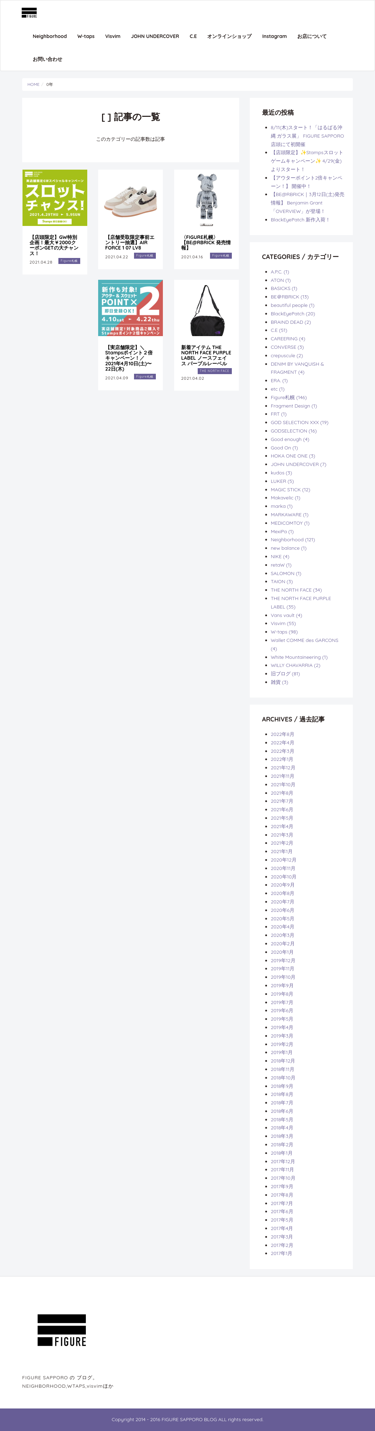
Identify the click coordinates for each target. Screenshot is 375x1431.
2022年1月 (282, 759)
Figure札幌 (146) (289, 397)
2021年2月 (282, 843)
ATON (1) (281, 280)
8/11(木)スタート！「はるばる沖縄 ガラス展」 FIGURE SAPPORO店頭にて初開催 (307, 135)
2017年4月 (282, 1228)
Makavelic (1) (285, 497)
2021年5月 (282, 818)
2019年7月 (282, 1002)
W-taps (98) (284, 632)
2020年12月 (284, 860)
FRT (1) (279, 414)
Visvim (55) (283, 623)
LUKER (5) (282, 481)
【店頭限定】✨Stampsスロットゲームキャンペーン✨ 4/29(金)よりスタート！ (307, 160)
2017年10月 (283, 1178)
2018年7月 (282, 1102)
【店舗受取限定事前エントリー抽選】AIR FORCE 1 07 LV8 (129, 242)
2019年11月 (282, 968)
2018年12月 (283, 1061)
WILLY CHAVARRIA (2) (295, 665)
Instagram (274, 36)
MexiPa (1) (282, 531)
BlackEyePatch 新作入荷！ (301, 219)
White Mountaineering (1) (299, 657)
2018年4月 (282, 1127)
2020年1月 (282, 952)
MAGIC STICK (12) (290, 489)
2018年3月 (282, 1136)
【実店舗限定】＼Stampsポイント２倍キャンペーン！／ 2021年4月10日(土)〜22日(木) (129, 358)
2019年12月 (283, 960)
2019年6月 (282, 1010)
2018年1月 (282, 1153)
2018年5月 (282, 1119)
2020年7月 (282, 902)
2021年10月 (283, 784)
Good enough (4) (290, 439)
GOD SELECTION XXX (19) (300, 422)
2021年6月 (282, 809)
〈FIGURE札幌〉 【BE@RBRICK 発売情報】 (206, 242)
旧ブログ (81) (285, 673)
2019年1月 (282, 1052)
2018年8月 (282, 1094)
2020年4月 (283, 926)
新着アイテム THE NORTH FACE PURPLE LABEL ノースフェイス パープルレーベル (206, 355)
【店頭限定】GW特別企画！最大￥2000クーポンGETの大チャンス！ (54, 245)
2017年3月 (282, 1237)
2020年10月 (284, 877)
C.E (193, 36)
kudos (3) (281, 472)
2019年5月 (282, 1019)
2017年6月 (282, 1211)
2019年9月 (282, 985)
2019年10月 (283, 977)
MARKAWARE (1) (290, 514)
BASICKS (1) (284, 288)
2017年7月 (282, 1203)
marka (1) (282, 506)
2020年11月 (283, 868)
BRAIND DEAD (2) (291, 322)
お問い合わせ (47, 59)
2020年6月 (283, 910)
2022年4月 (282, 742)
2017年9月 (282, 1186)
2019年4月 (282, 1027)
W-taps (86, 36)
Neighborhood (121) (293, 539)
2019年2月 (282, 1044)
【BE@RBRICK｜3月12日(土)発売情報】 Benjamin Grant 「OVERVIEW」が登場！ (307, 202)
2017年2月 (282, 1245)
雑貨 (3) (279, 682)
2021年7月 (282, 801)
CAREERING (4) (288, 338)
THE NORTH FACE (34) (296, 590)
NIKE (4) (280, 556)
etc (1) (278, 389)
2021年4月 (282, 826)
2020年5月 (283, 918)
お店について (312, 36)
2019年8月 (282, 994)
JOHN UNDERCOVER (155, 36)
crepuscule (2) (287, 355)
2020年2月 (283, 943)
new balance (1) (289, 548)
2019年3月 (282, 1036)
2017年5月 (282, 1220)
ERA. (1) (279, 380)
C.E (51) (279, 330)
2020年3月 (283, 935)
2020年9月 (283, 885)
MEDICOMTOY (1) (290, 523)
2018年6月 (282, 1111)
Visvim (113, 36)
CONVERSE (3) (287, 347)
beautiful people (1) (292, 305)
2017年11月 (282, 1169)
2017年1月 (282, 1253)
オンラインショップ (229, 36)
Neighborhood (50, 36)
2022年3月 (282, 751)
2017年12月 (283, 1161)
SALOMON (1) (286, 573)
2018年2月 (282, 1144)
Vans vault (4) (286, 615)
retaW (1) (281, 565)
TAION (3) (282, 581)
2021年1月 (282, 851)
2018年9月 (282, 1086)
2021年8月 (282, 793)
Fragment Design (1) (294, 406)
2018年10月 (283, 1077)
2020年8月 (283, 893)
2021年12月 (283, 767)
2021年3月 (282, 835)
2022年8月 (282, 734)
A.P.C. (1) (280, 272)
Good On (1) (284, 448)
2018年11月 (282, 1069)
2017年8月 (282, 1195)
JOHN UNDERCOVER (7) (298, 464)
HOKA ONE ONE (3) (293, 456)
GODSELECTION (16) (294, 431)
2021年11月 (282, 776)
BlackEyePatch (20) (293, 313)
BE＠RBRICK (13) (290, 297)
